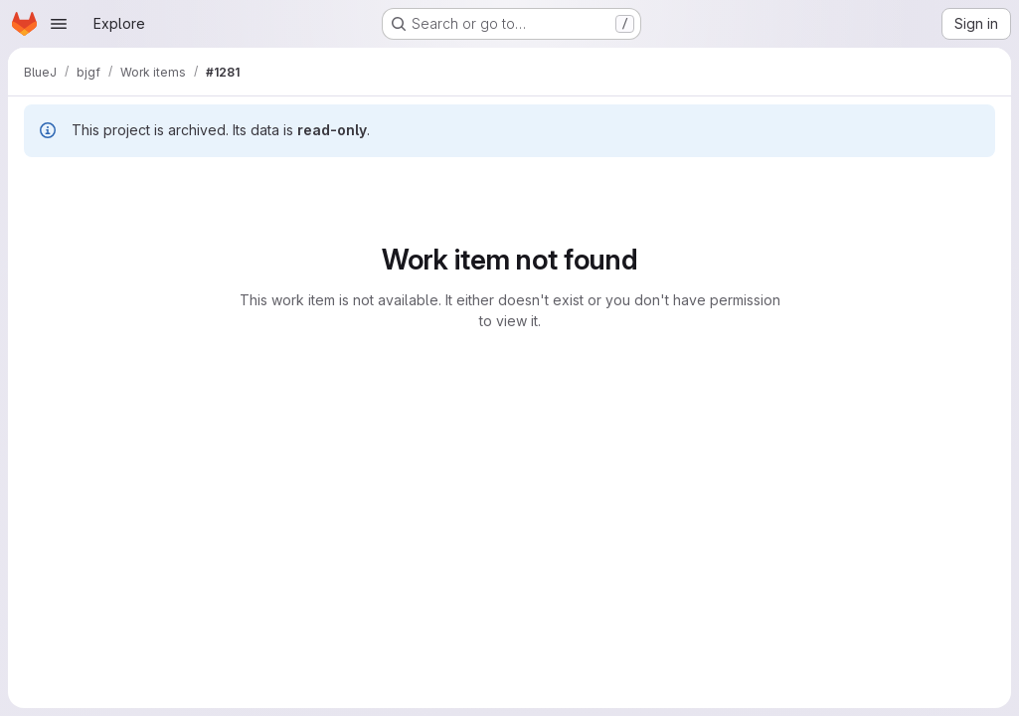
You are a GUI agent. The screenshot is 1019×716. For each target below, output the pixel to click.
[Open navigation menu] (59, 24)
